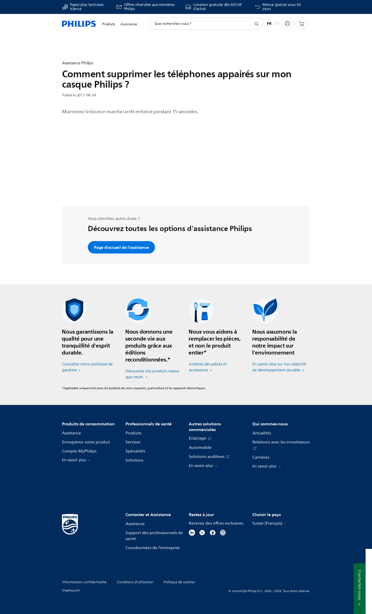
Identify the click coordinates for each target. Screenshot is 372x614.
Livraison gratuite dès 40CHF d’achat (217, 7)
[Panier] (302, 23)
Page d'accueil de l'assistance (121, 247)
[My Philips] (287, 23)
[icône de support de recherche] (256, 24)
